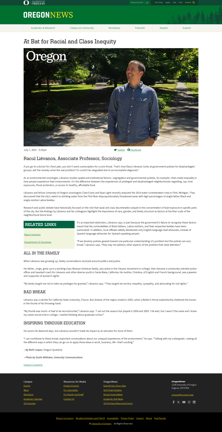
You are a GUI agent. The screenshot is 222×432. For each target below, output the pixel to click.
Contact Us (69, 399)
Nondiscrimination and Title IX (90, 418)
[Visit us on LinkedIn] (194, 402)
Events (27, 385)
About (149, 418)
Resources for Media (75, 382)
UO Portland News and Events (118, 403)
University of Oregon (101, 423)
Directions (28, 394)
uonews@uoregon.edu (182, 395)
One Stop (159, 2)
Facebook (134, 150)
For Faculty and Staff (73, 394)
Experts (187, 28)
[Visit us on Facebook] (174, 402)
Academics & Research (43, 28)
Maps (26, 390)
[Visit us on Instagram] (189, 402)
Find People (160, 418)
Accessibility (113, 418)
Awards (164, 28)
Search (188, 2)
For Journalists (71, 390)
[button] (111, 145)
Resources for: (137, 2)
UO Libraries (30, 403)
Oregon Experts (71, 385)
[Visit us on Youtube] (184, 402)
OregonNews (110, 382)
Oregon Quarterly (33, 365)
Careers (140, 418)
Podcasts (140, 28)
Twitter (119, 150)
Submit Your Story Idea (114, 385)
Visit (174, 2)
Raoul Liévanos (32, 235)
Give (181, 2)
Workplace (114, 28)
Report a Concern (65, 418)
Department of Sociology (37, 242)
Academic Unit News (113, 399)
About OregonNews (113, 394)
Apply (167, 2)
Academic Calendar (33, 399)
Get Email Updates (112, 390)
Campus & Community (82, 28)
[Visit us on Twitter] (178, 402)
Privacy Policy (127, 418)
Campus (28, 382)
